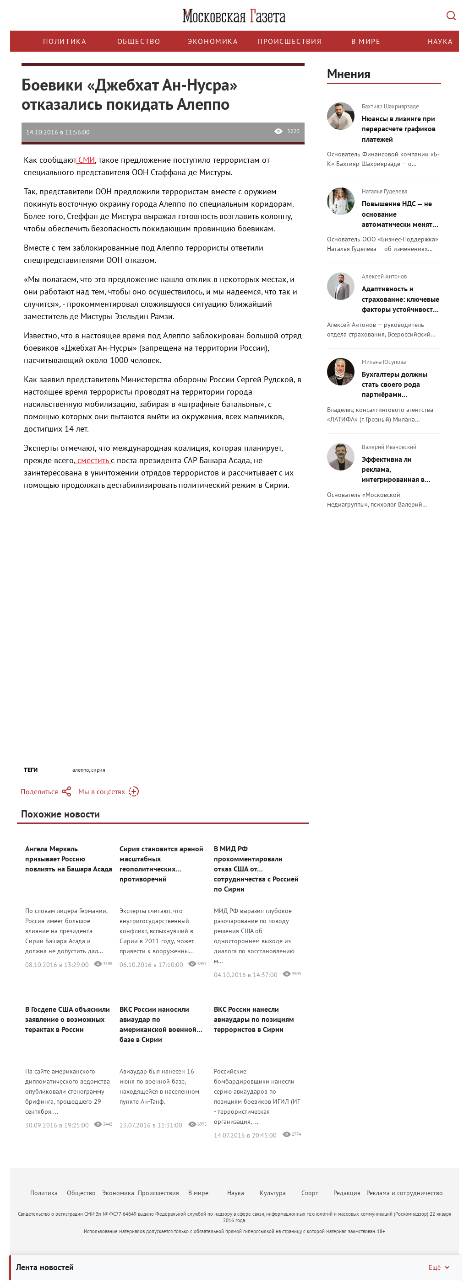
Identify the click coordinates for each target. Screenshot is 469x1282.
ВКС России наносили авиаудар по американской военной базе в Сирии (158, 1024)
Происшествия (289, 41)
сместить (93, 460)
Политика (65, 41)
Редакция (346, 1193)
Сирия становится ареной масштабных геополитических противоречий (161, 863)
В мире (366, 41)
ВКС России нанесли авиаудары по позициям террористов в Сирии (254, 1019)
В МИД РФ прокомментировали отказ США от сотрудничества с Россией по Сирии (256, 868)
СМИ (85, 160)
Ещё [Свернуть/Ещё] (440, 1267)
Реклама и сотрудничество (404, 1193)
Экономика (213, 41)
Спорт (309, 1193)
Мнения (349, 73)
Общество (139, 41)
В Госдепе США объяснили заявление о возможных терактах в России (67, 1019)
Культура (273, 1193)
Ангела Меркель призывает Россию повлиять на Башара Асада (68, 858)
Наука (440, 41)
